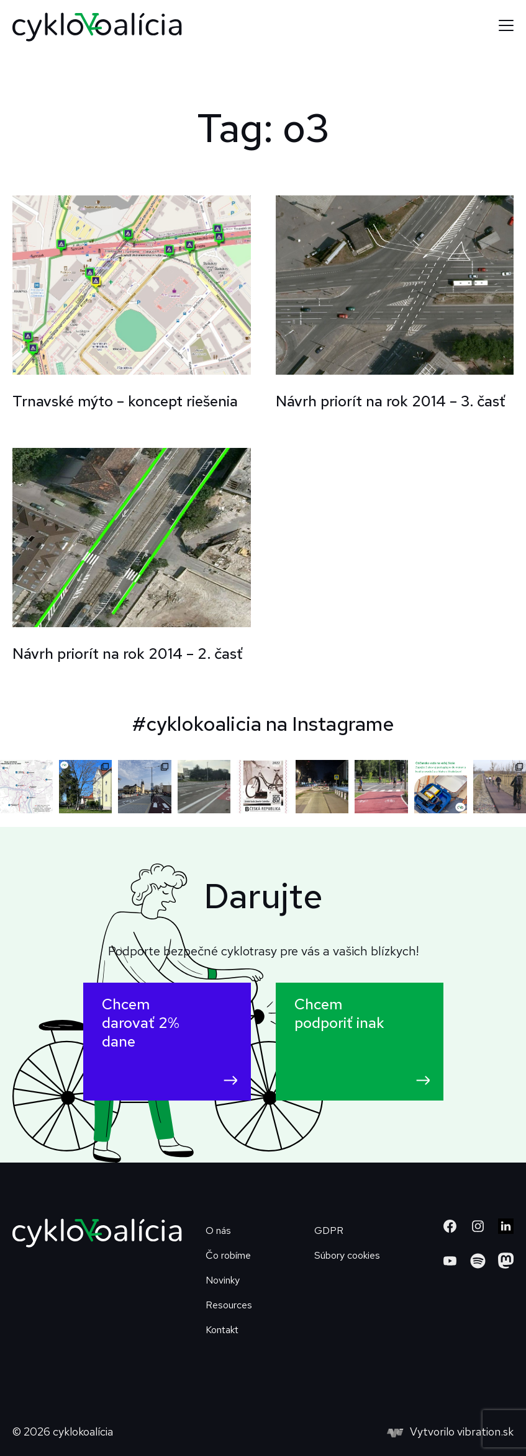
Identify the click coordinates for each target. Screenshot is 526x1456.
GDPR (328, 1230)
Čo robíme (228, 1255)
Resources (229, 1304)
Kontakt (222, 1329)
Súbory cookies (347, 1255)
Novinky (223, 1280)
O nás (218, 1230)
